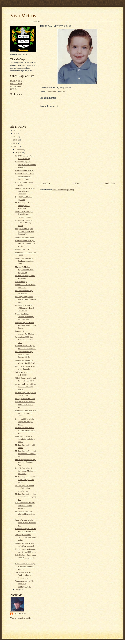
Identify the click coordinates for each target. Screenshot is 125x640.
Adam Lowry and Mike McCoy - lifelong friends (24, 223)
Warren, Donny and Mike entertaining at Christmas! (25, 191)
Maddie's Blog (16, 81)
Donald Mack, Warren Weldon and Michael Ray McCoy (24, 308)
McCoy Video (15, 86)
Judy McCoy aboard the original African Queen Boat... (25, 325)
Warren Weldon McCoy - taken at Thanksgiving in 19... (25, 243)
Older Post (110, 183)
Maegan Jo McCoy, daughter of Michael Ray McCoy (24, 269)
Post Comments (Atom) (63, 189)
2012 (15, 137)
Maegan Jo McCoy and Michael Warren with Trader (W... (24, 231)
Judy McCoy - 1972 (23, 249)
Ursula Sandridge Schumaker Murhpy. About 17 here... (24, 316)
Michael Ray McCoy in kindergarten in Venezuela (24, 205)
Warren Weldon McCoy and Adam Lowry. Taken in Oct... (24, 176)
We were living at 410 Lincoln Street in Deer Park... (25, 439)
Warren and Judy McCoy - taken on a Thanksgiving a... (25, 583)
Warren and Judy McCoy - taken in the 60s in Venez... (25, 413)
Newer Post (45, 183)
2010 (15, 143)
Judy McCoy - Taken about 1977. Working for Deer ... (25, 557)
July (17, 590)
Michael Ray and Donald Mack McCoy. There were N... (25, 479)
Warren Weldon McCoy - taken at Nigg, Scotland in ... (25, 522)
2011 (15, 140)
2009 (15, 146)
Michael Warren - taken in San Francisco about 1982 (25, 261)
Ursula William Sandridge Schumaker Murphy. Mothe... (25, 566)
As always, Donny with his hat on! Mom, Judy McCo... (25, 386)
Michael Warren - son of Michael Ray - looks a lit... (25, 430)
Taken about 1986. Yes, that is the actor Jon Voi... (24, 339)
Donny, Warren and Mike (25, 398)
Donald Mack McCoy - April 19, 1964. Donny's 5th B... (24, 354)
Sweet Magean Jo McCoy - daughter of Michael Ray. (25, 462)
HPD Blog (14, 89)
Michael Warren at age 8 (24, 237)
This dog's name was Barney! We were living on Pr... (25, 537)
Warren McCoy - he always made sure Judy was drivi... (25, 164)
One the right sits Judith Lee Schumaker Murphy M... (24, 488)
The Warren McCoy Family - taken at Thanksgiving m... (23, 575)
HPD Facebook (16, 84)
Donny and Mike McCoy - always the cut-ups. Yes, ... (25, 421)
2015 (15, 130)
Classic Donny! (21, 281)
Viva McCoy (23, 15)
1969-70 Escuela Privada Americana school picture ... (25, 505)
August (19, 153)
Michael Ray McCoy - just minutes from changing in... (25, 496)
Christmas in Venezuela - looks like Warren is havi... (25, 404)
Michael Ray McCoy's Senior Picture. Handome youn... (24, 214)
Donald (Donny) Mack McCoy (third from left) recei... (25, 299)
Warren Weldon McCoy (24, 170)
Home (78, 183)
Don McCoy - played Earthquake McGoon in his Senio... (25, 470)
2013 (15, 133)
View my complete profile (20, 618)
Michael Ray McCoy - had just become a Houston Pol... (25, 453)
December (20, 149)
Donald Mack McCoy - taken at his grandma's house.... (25, 514)
